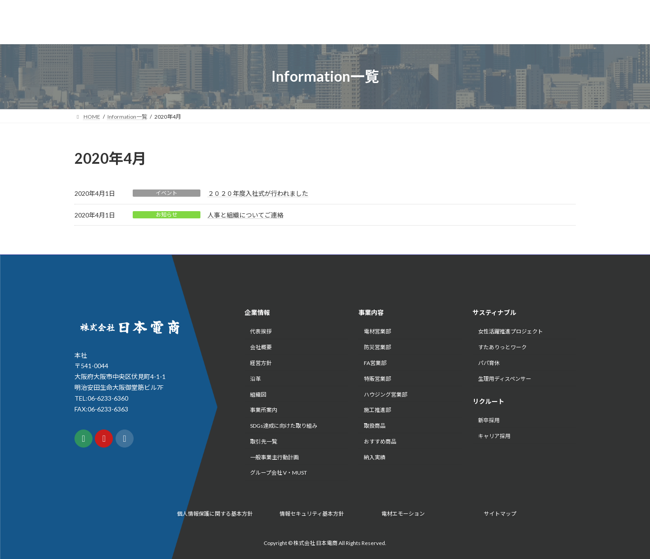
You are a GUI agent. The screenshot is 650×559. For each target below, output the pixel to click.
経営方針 (261, 363)
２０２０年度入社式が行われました (258, 193)
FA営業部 (375, 363)
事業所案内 (263, 410)
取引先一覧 (263, 441)
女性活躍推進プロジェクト (510, 331)
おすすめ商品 (380, 441)
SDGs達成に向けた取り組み (283, 425)
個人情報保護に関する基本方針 (215, 513)
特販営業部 (377, 378)
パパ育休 (489, 363)
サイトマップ (500, 513)
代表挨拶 (261, 331)
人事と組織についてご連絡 (245, 215)
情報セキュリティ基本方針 (311, 513)
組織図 (258, 394)
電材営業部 (377, 331)
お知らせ (166, 214)
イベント (166, 192)
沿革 (255, 378)
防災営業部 (377, 347)
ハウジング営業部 (385, 394)
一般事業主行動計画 (274, 457)
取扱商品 (374, 425)
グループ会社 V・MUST (278, 473)
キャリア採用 (494, 436)
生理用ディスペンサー (504, 378)
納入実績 (374, 457)
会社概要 (261, 347)
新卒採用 (489, 420)
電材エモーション (403, 513)
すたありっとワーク (502, 347)
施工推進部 (377, 410)
